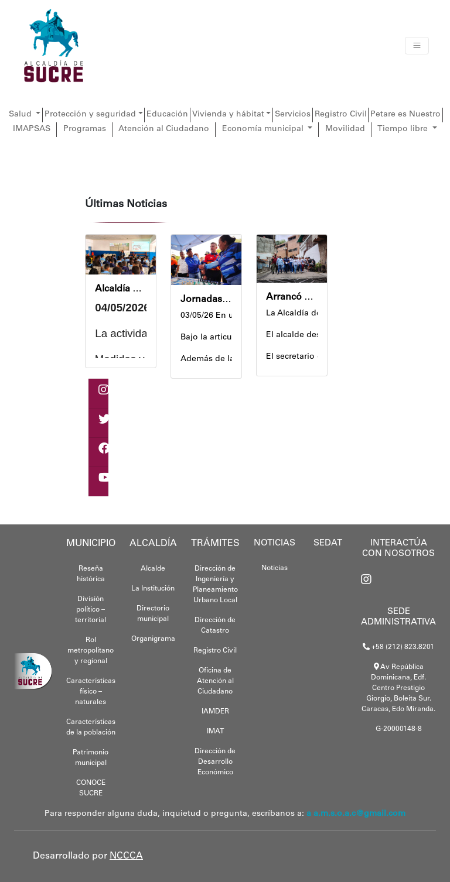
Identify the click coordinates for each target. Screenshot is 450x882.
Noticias (274, 568)
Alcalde (153, 568)
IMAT (215, 731)
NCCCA (126, 856)
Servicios (293, 115)
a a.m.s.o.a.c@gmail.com (355, 814)
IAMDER (215, 711)
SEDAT (327, 543)
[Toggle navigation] (417, 45)
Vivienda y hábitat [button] (228, 115)
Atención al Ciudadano (163, 129)
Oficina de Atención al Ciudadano (215, 681)
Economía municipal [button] (264, 129)
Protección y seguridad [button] (90, 115)
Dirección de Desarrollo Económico (215, 762)
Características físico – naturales (90, 692)
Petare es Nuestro (405, 115)
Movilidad (345, 129)
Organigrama (153, 639)
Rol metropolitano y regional (90, 651)
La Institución (153, 588)
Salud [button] (21, 115)
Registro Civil (341, 115)
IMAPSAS (31, 129)
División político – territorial (90, 610)
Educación (167, 115)
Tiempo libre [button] (403, 129)
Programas (84, 129)
